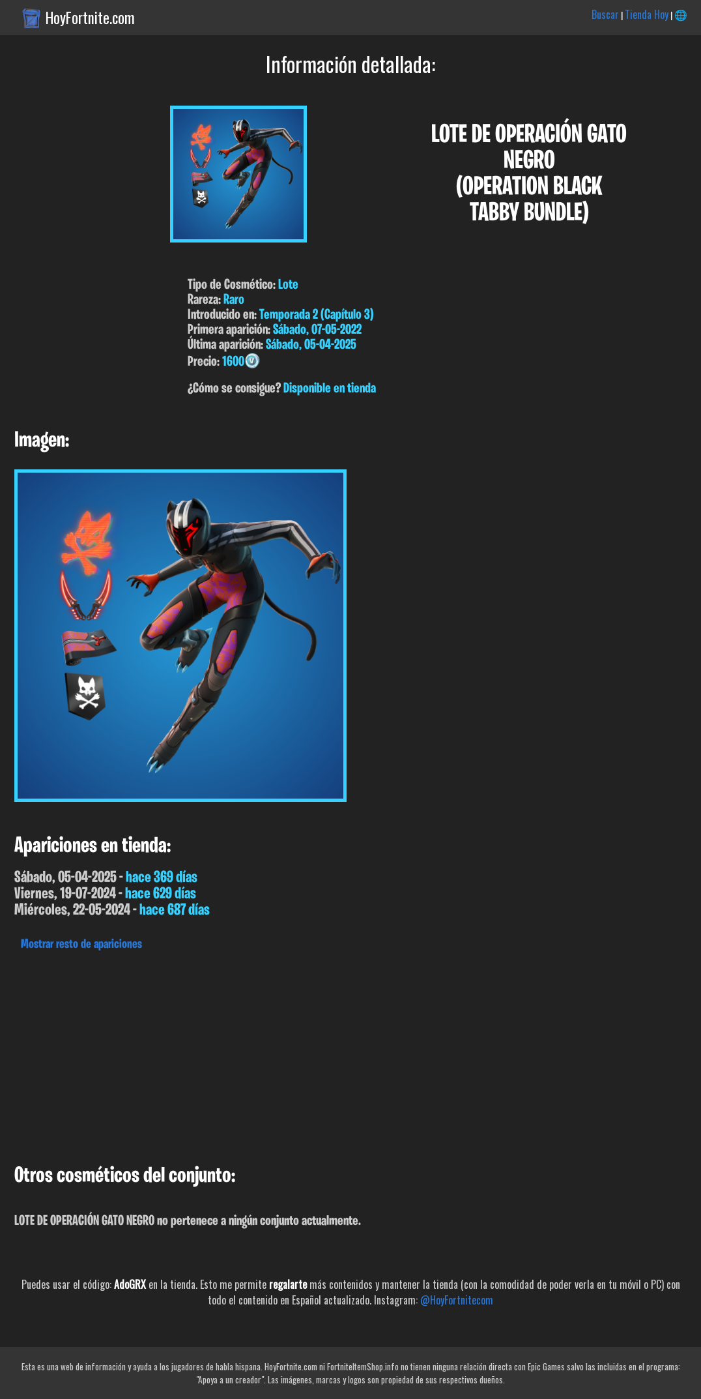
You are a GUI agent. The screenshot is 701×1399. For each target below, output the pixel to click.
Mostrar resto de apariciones (81, 944)
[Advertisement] (350, 1054)
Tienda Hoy (646, 14)
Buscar (605, 14)
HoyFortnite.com (90, 18)
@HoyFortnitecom (456, 1300)
